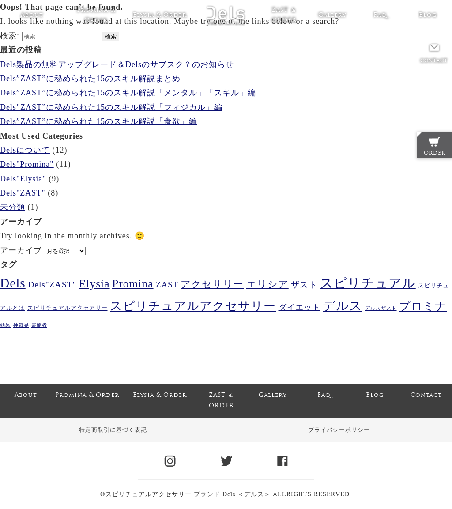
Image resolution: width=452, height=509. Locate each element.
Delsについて (25, 150)
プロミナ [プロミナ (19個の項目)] (423, 306)
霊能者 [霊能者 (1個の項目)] (39, 325)
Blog (428, 15)
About (32, 15)
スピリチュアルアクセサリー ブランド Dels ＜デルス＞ (188, 494)
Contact (426, 395)
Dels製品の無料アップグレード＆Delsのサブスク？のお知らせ (117, 64)
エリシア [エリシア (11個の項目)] (267, 284)
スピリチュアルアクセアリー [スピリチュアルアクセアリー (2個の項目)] (67, 308)
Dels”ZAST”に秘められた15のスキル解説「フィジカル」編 (111, 107)
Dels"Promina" (27, 164)
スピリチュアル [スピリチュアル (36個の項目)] (368, 283)
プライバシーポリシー (339, 429)
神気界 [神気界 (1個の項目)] (21, 325)
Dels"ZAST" (22, 193)
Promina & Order (96, 15)
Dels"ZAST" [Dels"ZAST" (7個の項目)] (52, 284)
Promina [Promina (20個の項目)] (133, 283)
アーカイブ (21, 250)
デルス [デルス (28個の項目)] (342, 306)
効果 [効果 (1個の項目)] (5, 325)
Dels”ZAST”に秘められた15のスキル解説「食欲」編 (98, 121)
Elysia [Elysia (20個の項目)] (94, 283)
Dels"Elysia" (23, 178)
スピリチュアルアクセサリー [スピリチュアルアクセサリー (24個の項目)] (193, 306)
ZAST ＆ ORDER (284, 15)
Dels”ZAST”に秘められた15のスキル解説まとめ (90, 78)
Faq (380, 15)
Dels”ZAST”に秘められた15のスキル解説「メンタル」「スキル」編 (128, 92)
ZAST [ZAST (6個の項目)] (167, 284)
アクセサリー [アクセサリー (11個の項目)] (212, 284)
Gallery (332, 15)
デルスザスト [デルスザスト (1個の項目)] (381, 308)
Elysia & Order (160, 15)
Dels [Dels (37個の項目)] (13, 283)
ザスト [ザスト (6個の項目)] (304, 284)
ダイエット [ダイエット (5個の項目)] (299, 307)
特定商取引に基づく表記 (113, 429)
